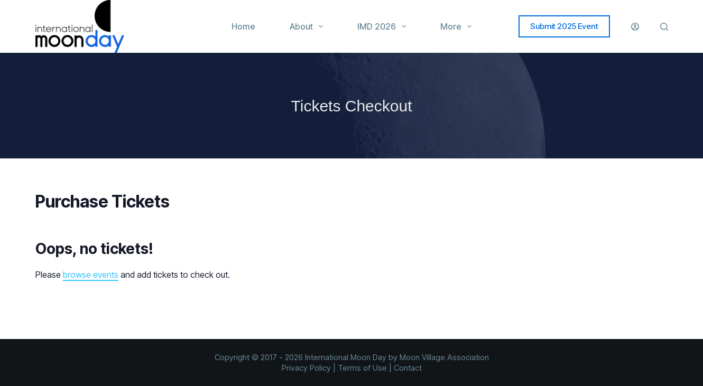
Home (243, 26)
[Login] (635, 27)
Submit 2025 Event (564, 26)
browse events (90, 274)
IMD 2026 (383, 26)
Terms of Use (362, 368)
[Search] (664, 27)
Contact (408, 368)
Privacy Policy (306, 368)
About (308, 26)
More (458, 26)
